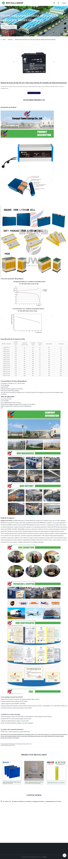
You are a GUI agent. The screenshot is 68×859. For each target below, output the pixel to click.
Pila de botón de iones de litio (7, 734)
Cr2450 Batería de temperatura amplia (55, 736)
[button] (54, 3)
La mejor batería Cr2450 (25, 736)
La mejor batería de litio (56, 734)
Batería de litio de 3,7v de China (34, 734)
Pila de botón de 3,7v (45, 734)
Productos (10, 39)
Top (64, 855)
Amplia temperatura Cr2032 (14, 736)
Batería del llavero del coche (20, 734)
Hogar (4, 39)
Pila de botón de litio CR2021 (9, 745)
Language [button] (64, 3)
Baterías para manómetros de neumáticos (10, 737)
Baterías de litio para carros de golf (39, 736)
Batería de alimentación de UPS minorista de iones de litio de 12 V (18, 743)
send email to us (34, 93)
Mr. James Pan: (6, 842)
